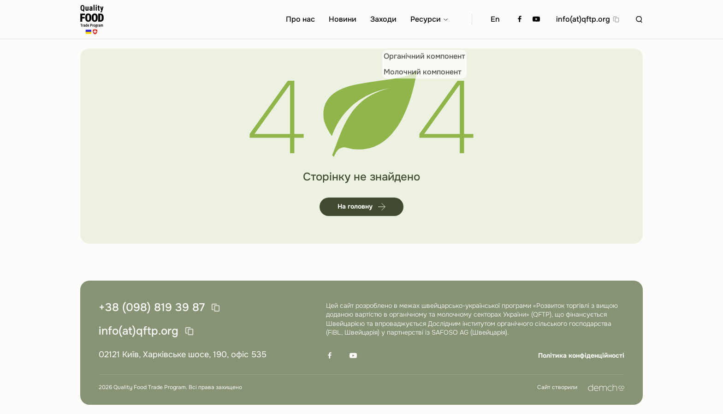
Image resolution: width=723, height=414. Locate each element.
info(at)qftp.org (583, 19)
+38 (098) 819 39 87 (152, 307)
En (495, 19)
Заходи (383, 19)
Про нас (300, 19)
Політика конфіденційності (581, 355)
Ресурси (425, 19)
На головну (361, 206)
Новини (342, 19)
